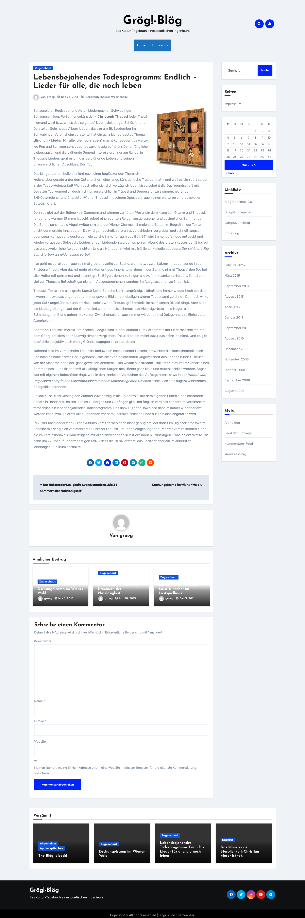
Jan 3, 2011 (186, 598)
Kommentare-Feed (239, 443)
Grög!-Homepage (238, 212)
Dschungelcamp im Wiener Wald (177, 485)
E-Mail (40, 720)
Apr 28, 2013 (127, 598)
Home (141, 45)
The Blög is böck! (52, 854)
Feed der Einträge (238, 433)
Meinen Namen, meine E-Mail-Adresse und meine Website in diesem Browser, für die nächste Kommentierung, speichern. (115, 769)
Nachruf (227, 838)
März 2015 (232, 275)
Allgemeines (48, 842)
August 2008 (234, 391)
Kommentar (44, 640)
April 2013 (232, 307)
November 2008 (237, 359)
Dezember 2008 (237, 349)
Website (40, 740)
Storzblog (232, 233)
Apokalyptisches (51, 847)
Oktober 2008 (235, 370)
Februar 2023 (235, 265)
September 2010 (237, 328)
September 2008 (237, 380)
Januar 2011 (234, 317)
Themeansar (185, 912)
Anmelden (232, 422)
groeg (51, 97)
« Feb (230, 173)
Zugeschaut (43, 68)
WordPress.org (235, 454)
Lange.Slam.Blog (237, 223)
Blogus (164, 912)
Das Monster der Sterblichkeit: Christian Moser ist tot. (240, 850)
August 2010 (234, 338)
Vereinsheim (119, 97)
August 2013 (234, 296)
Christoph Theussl (98, 97)
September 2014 (237, 286)
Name (39, 699)
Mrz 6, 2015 (65, 598)
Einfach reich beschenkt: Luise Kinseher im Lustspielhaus (179, 589)
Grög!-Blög (152, 21)
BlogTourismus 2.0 (238, 202)
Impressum (160, 45)
